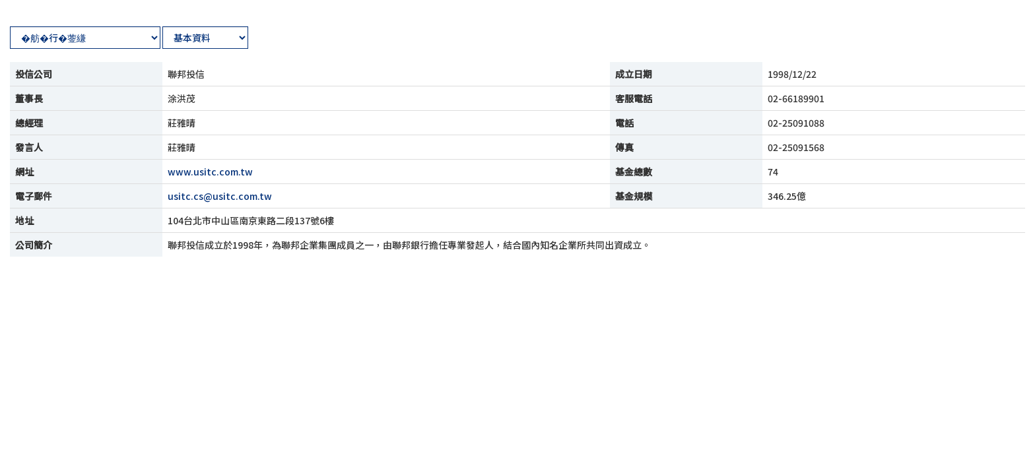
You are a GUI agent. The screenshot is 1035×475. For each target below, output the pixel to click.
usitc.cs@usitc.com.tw (220, 196)
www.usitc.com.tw (210, 171)
